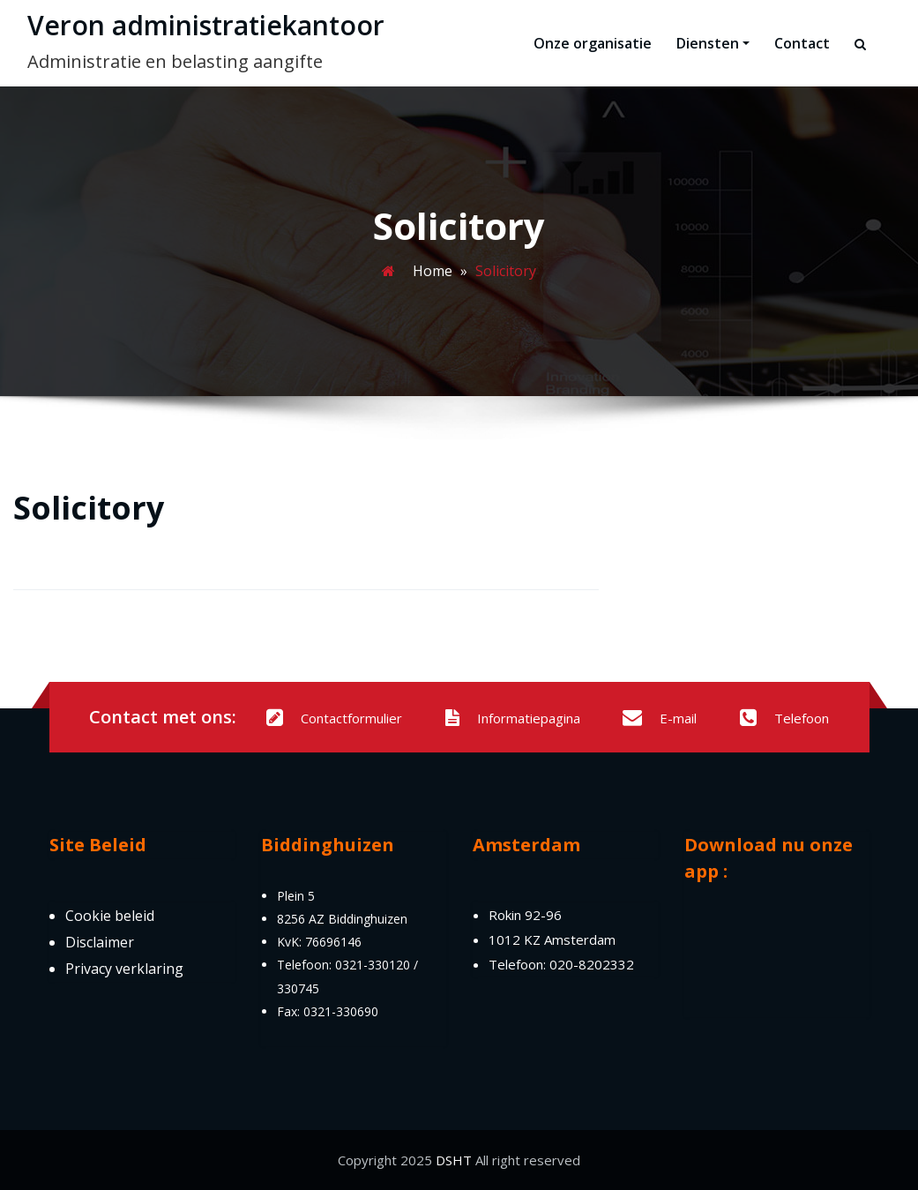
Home (432, 271)
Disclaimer (99, 942)
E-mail (660, 718)
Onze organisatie (593, 43)
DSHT (454, 1160)
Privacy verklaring (124, 968)
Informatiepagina (512, 718)
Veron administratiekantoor (205, 25)
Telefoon (784, 718)
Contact (802, 43)
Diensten (713, 43)
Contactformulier (334, 718)
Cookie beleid (109, 915)
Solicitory (88, 507)
